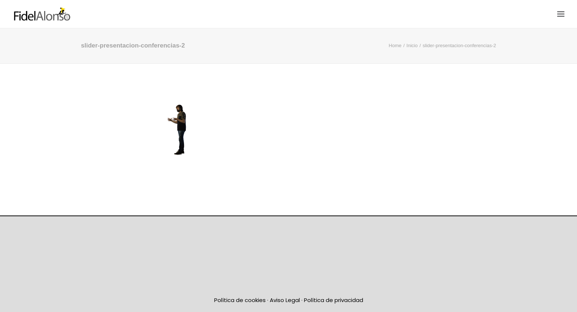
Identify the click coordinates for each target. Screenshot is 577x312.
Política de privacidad (333, 300)
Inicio (412, 45)
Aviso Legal (285, 300)
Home (395, 45)
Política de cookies (240, 300)
